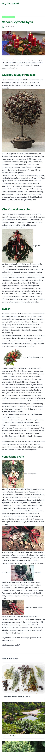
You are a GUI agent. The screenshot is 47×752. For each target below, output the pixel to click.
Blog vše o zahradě (10, 3)
